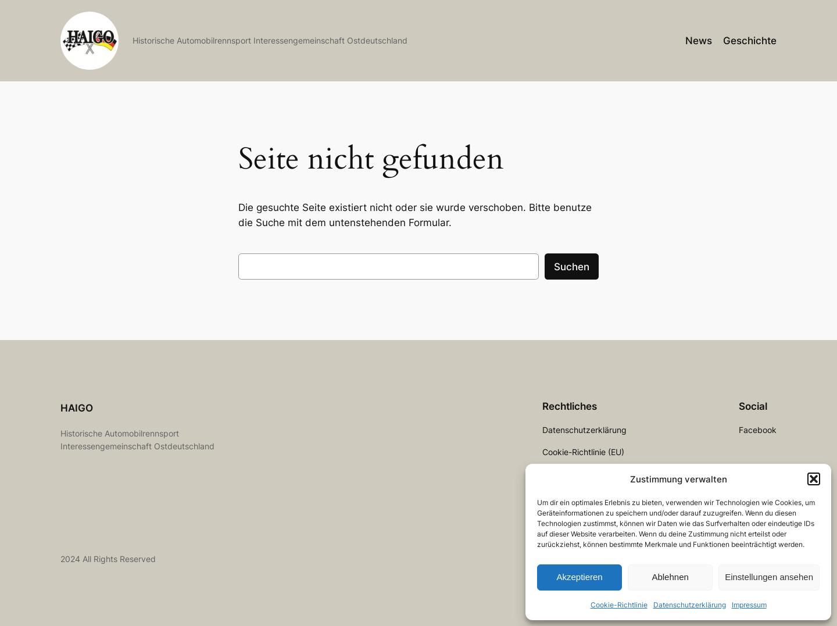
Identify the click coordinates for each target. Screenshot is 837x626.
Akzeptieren (579, 577)
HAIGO (76, 408)
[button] (814, 479)
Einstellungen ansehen (769, 577)
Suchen (571, 267)
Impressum (749, 604)
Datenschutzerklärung (689, 604)
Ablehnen (670, 577)
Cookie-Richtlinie (619, 604)
